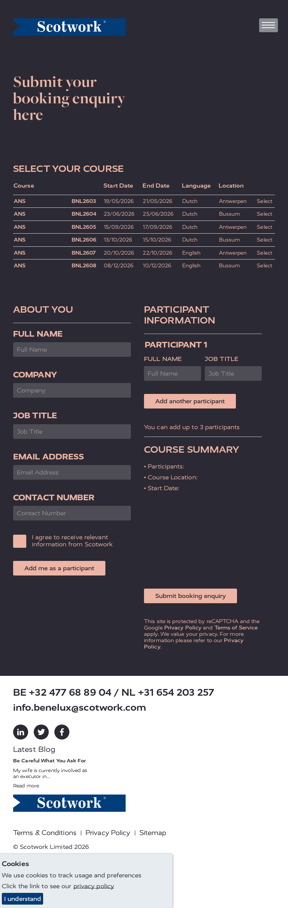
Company (35, 374)
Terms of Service (236, 628)
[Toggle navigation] (268, 25)
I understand (22, 898)
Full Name (38, 333)
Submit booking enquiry (190, 595)
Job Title (35, 415)
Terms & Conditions (44, 832)
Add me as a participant (59, 568)
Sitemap (153, 832)
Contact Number (53, 497)
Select (264, 201)
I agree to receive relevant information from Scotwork (72, 541)
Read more (26, 786)
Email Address (48, 456)
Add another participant (190, 401)
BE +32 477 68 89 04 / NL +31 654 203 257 (113, 692)
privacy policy (94, 886)
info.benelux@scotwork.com (80, 707)
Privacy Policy (182, 628)
